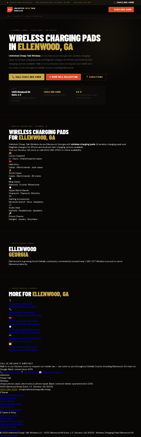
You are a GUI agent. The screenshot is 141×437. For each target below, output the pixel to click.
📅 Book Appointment (50, 372)
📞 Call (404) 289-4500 (26, 77)
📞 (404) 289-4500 (123, 2)
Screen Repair (7, 406)
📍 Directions (94, 77)
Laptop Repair (7, 401)
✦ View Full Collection (63, 77)
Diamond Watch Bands (11, 424)
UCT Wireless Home (10, 429)
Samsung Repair (8, 398)
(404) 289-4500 (52, 91)
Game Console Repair (11, 403)
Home (8, 16)
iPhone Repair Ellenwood (12, 395)
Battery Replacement (10, 409)
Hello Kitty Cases (8, 415)
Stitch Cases (6, 418)
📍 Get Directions (30, 372)
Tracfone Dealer (8, 426)
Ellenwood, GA (18, 16)
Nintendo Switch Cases (11, 421)
